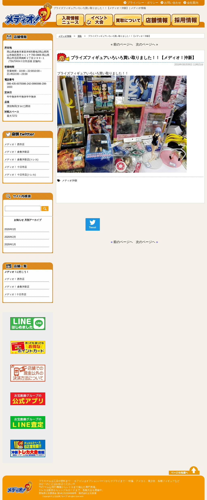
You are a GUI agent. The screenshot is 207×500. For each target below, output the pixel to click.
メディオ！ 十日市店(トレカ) (20, 174)
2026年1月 (10, 244)
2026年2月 (10, 237)
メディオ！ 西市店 (14, 144)
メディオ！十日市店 (15, 294)
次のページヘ (145, 242)
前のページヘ (123, 242)
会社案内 (192, 2)
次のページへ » (147, 44)
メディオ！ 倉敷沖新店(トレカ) (21, 159)
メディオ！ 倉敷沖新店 (16, 151)
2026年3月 (10, 229)
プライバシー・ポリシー (142, 2)
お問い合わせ (172, 2)
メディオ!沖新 (69, 180)
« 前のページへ (122, 44)
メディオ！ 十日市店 (15, 167)
